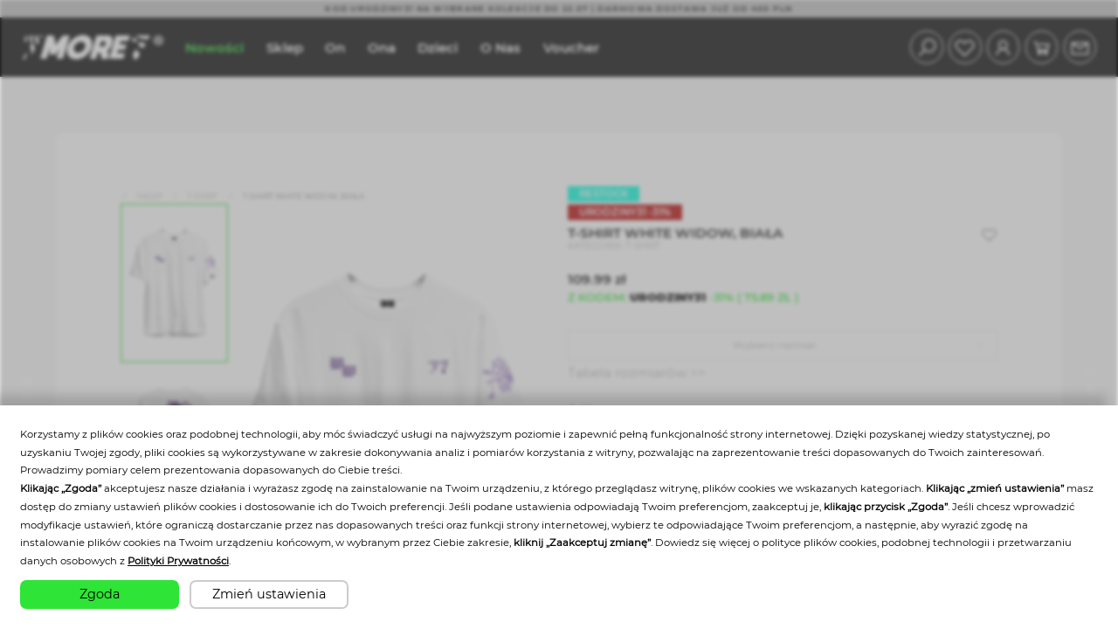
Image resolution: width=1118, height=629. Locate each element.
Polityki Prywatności (178, 561)
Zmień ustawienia (269, 594)
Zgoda (99, 594)
